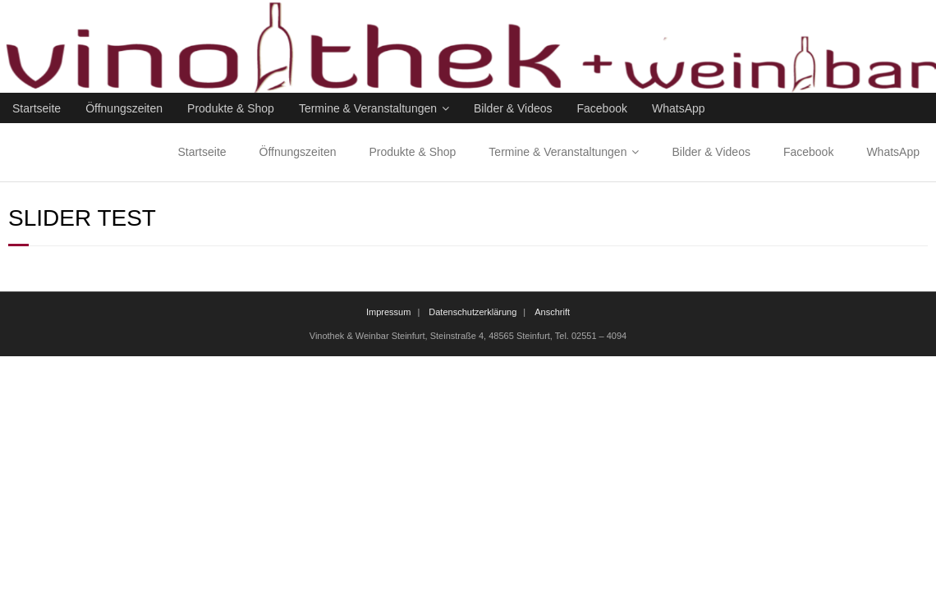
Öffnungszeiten (124, 108)
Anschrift (552, 312)
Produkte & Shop (230, 108)
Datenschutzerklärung (472, 312)
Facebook (602, 108)
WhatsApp (678, 108)
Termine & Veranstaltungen (368, 108)
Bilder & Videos (513, 108)
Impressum (388, 312)
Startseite (36, 108)
